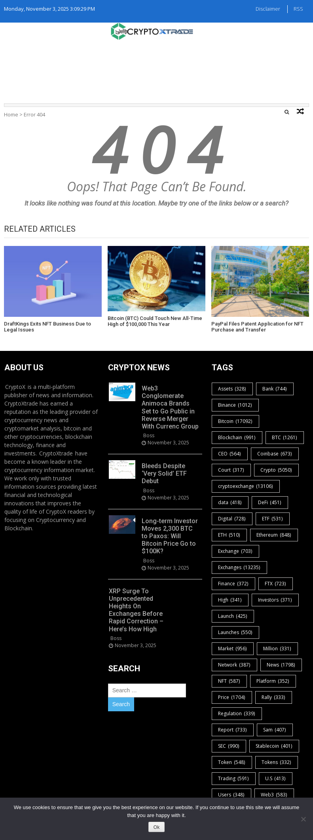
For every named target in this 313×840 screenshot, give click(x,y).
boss (148, 435)
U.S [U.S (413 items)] (275, 778)
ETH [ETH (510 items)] (229, 534)
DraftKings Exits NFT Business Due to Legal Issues (47, 327)
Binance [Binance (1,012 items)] (235, 405)
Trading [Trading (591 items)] (233, 778)
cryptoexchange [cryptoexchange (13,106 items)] (245, 486)
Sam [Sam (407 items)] (274, 729)
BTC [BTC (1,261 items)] (285, 437)
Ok (156, 827)
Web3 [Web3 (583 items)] (274, 794)
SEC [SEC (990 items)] (229, 746)
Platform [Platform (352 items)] (273, 681)
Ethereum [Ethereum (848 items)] (274, 534)
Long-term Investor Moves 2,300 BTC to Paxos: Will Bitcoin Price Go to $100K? (170, 536)
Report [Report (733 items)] (232, 729)
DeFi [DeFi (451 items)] (270, 502)
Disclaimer (268, 8)
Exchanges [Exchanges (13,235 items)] (239, 567)
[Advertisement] (157, 70)
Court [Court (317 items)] (231, 470)
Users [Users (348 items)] (231, 794)
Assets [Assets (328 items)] (232, 388)
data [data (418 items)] (230, 502)
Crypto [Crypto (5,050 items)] (276, 470)
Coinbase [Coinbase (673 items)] (274, 453)
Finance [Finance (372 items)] (233, 583)
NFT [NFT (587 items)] (229, 681)
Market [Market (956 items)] (232, 648)
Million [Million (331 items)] (277, 648)
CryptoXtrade (56, 453)
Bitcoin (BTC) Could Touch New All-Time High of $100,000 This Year (155, 321)
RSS (298, 8)
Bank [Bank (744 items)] (274, 388)
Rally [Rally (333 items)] (274, 697)
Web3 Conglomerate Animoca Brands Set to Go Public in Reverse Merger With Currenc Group (170, 407)
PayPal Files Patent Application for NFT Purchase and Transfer (257, 327)
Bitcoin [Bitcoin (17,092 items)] (235, 421)
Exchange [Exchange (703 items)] (235, 551)
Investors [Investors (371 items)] (275, 599)
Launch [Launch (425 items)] (233, 616)
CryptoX (15, 386)
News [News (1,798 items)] (281, 664)
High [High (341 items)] (230, 599)
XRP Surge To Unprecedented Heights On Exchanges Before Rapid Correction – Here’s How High (136, 610)
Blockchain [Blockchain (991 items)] (237, 437)
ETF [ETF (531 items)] (272, 518)
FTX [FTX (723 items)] (275, 583)
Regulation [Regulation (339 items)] (237, 713)
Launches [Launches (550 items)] (235, 632)
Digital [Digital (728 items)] (232, 518)
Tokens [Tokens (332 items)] (277, 762)
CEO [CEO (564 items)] (229, 453)
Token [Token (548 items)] (232, 762)
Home (11, 114)
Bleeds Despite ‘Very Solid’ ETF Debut (164, 473)
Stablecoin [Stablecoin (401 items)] (274, 746)
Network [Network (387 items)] (234, 664)
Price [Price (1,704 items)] (232, 697)
